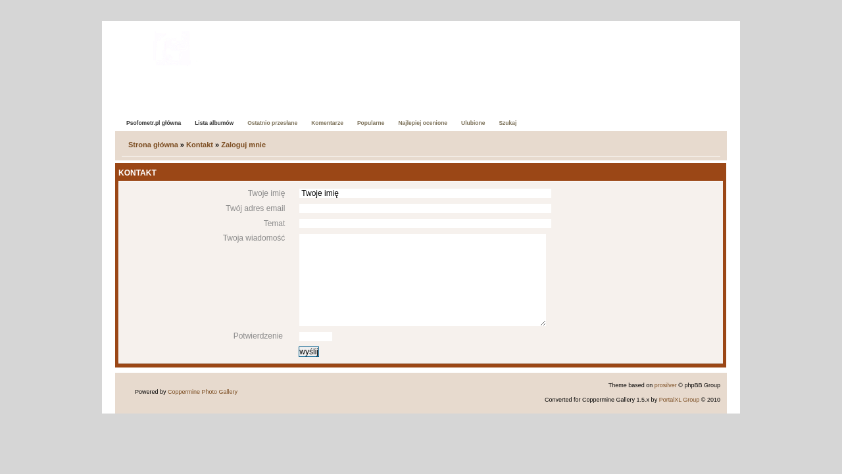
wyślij (308, 351)
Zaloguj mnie (243, 145)
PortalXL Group (679, 399)
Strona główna (153, 145)
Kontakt (199, 145)
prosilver (666, 385)
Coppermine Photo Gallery (202, 392)
